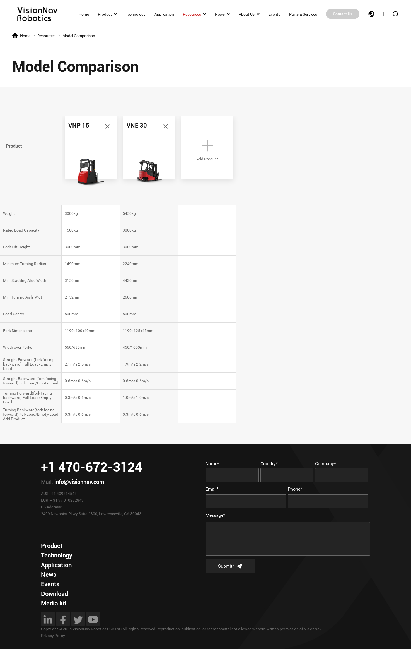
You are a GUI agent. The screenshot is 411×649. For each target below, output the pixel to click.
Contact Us (342, 14)
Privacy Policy (53, 635)
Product (105, 14)
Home (84, 14)
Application (164, 14)
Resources (192, 14)
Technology (136, 14)
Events (274, 14)
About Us (247, 14)
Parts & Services (303, 14)
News (220, 14)
